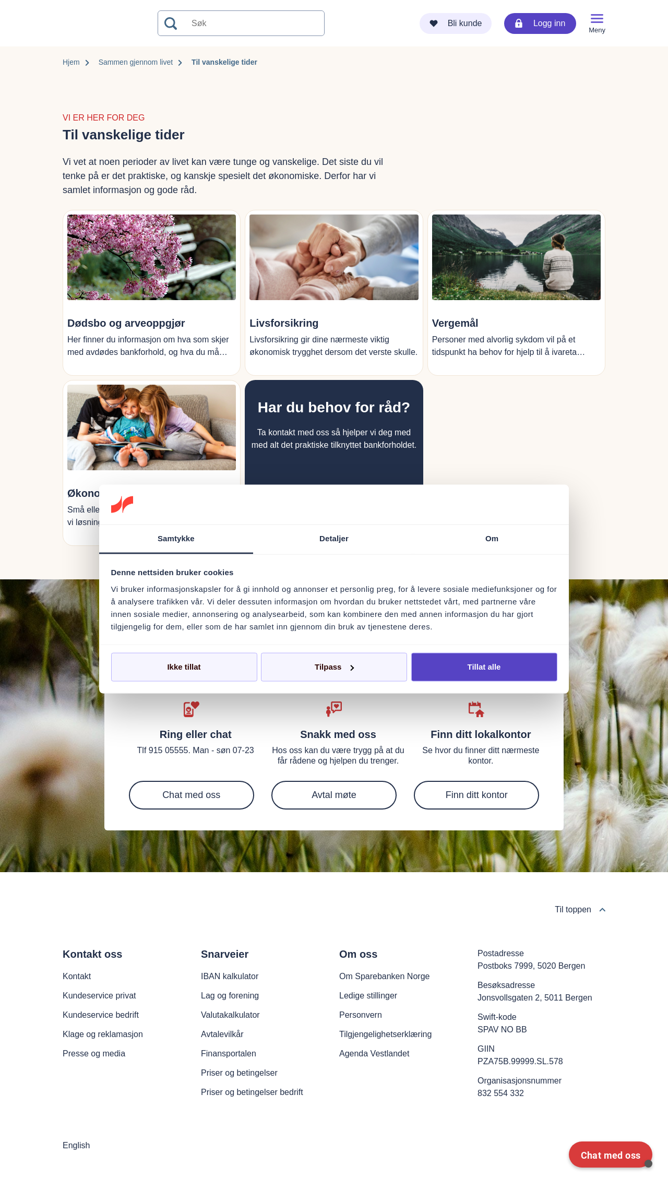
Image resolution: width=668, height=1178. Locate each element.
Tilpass (334, 666)
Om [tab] (491, 538)
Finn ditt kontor (477, 795)
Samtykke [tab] (176, 538)
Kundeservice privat (99, 995)
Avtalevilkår (222, 1034)
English (76, 1145)
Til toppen (580, 909)
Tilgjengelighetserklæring (385, 1034)
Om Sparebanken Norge (384, 976)
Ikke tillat (183, 666)
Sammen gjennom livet (136, 62)
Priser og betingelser (239, 1072)
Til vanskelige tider (224, 62)
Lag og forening (230, 995)
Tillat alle (484, 666)
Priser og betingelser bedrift (252, 1092)
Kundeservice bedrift (101, 1014)
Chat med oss (191, 795)
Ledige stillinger (368, 995)
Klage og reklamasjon (103, 1034)
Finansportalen (228, 1053)
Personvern (360, 1014)
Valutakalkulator (230, 1014)
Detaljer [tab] (334, 538)
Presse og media (94, 1053)
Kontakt (77, 976)
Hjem (71, 62)
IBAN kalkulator (229, 976)
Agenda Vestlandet (374, 1053)
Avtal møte (334, 795)
